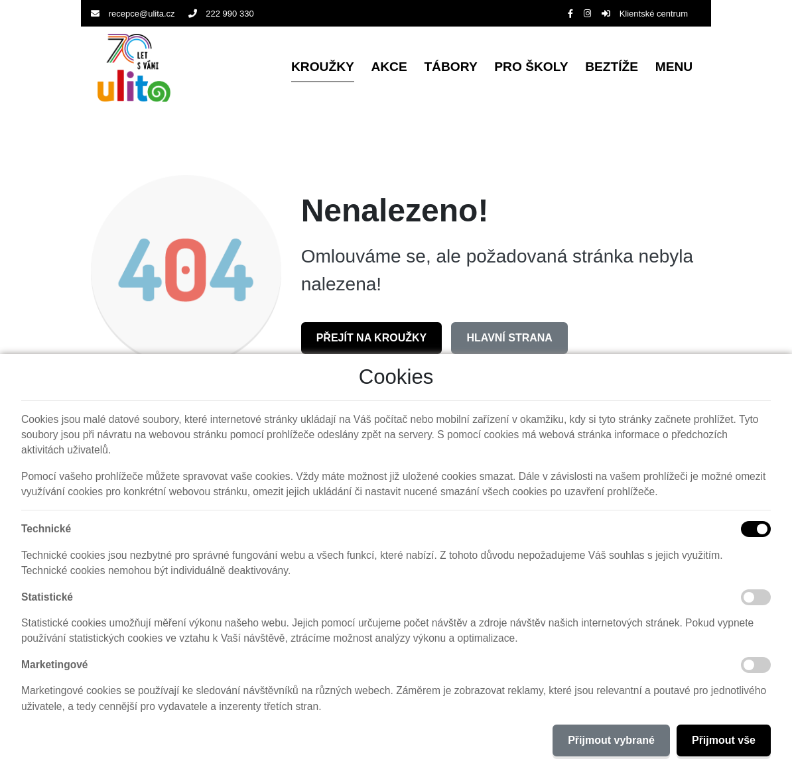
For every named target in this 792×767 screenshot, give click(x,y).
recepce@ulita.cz (133, 14)
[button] (674, 68)
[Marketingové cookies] (756, 665)
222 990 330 (221, 14)
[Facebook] (570, 14)
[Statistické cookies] (756, 597)
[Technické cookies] (756, 529)
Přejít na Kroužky (371, 337)
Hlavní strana (509, 337)
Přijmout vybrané (611, 740)
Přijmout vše (724, 740)
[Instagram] (587, 14)
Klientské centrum (645, 14)
